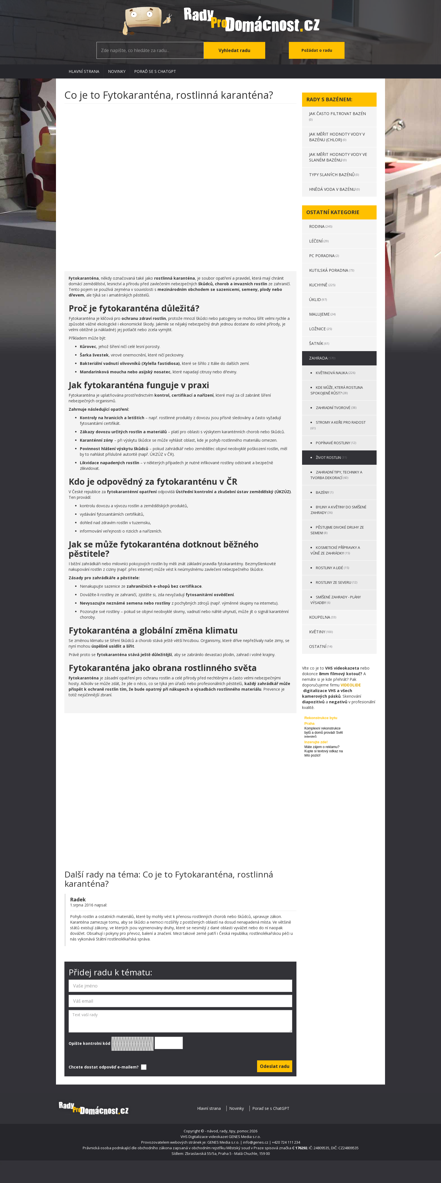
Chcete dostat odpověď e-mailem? (107, 1067)
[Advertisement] (180, 184)
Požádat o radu (317, 50)
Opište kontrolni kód (126, 1044)
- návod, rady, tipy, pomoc (227, 1130)
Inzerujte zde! (316, 742)
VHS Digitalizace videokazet (204, 1136)
